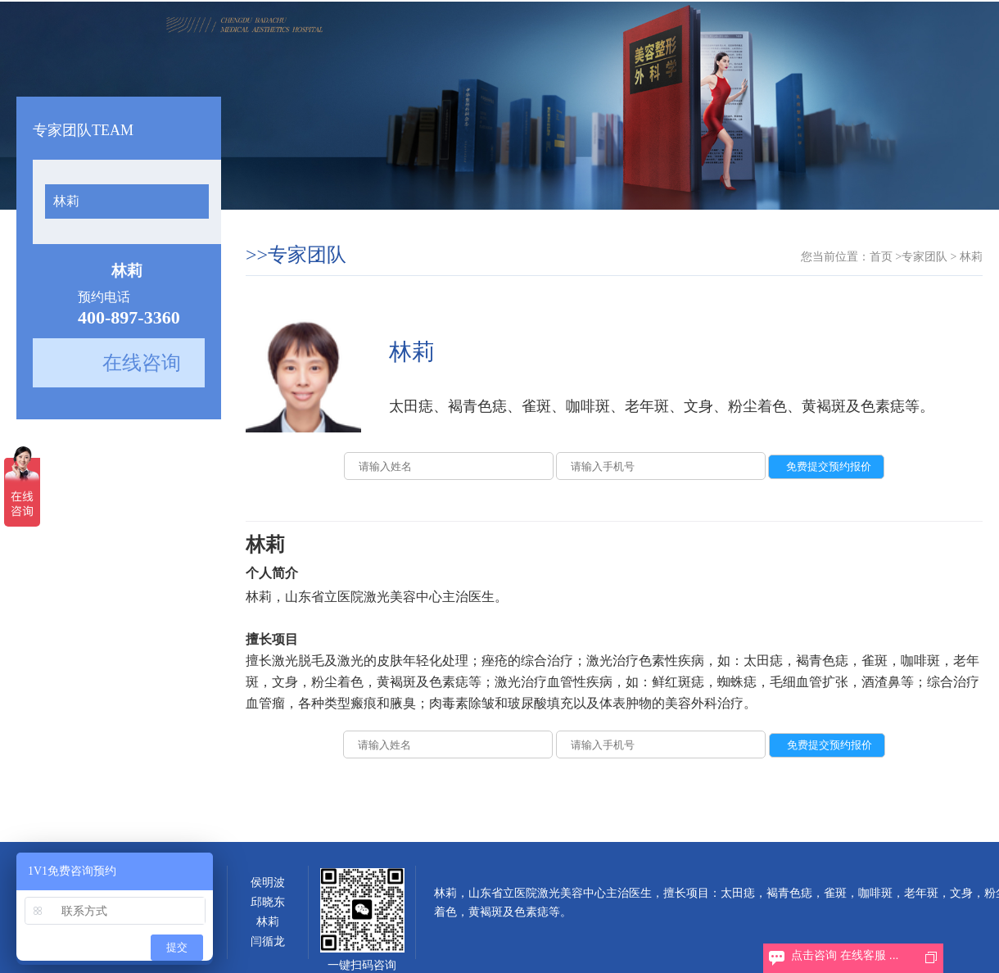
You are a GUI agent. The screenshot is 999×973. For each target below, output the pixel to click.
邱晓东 (268, 902)
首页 (881, 257)
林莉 (66, 201)
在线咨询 (141, 362)
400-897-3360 (129, 317)
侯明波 (268, 882)
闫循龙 (268, 941)
